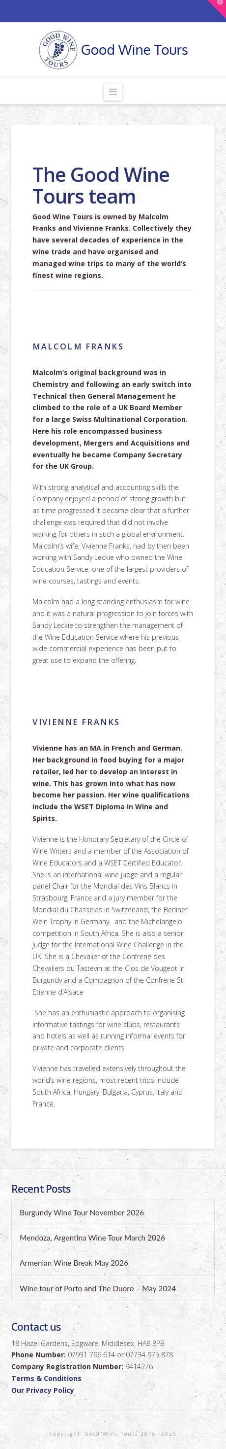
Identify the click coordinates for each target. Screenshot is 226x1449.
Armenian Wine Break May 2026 (74, 1262)
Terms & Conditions (46, 1378)
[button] (113, 92)
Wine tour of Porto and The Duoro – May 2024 (98, 1288)
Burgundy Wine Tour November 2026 (82, 1212)
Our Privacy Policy (42, 1390)
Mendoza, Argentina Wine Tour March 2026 (92, 1237)
